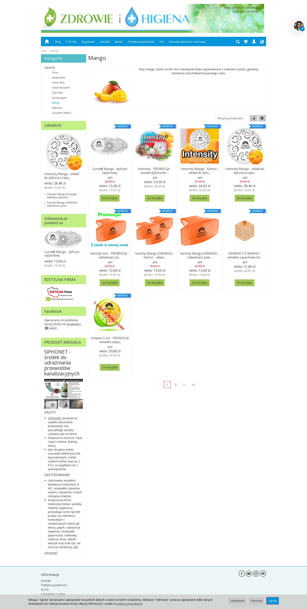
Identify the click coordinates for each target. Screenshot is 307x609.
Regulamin (88, 41)
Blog (58, 41)
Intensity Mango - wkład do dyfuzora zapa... (244, 170)
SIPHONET (55, 418)
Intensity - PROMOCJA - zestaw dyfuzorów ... (155, 170)
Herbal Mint (58, 77)
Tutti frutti (57, 92)
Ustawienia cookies (53, 593)
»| (193, 384)
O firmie (71, 41)
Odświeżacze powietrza (56, 220)
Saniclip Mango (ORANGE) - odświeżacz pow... (199, 255)
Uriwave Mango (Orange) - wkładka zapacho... (62, 195)
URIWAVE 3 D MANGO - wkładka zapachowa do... (245, 255)
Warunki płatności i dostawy (187, 41)
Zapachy (49, 67)
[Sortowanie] (253, 118)
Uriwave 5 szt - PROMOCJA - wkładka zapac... (110, 339)
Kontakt (105, 41)
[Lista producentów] (231, 118)
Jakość (119, 41)
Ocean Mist (58, 82)
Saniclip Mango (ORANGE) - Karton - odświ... (154, 255)
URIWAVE (52, 125)
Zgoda (272, 601)
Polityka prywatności (141, 41)
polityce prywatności (129, 603)
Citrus (55, 72)
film (75, 547)
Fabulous (57, 107)
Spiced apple (59, 97)
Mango (56, 102)
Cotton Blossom (61, 87)
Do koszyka (109, 198)
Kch (161, 41)
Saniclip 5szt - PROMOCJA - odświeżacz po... (109, 255)
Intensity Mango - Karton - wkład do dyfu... (200, 170)
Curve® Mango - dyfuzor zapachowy (109, 170)
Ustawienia (237, 601)
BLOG (45, 589)
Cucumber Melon (61, 113)
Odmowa (256, 601)
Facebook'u (73, 324)
